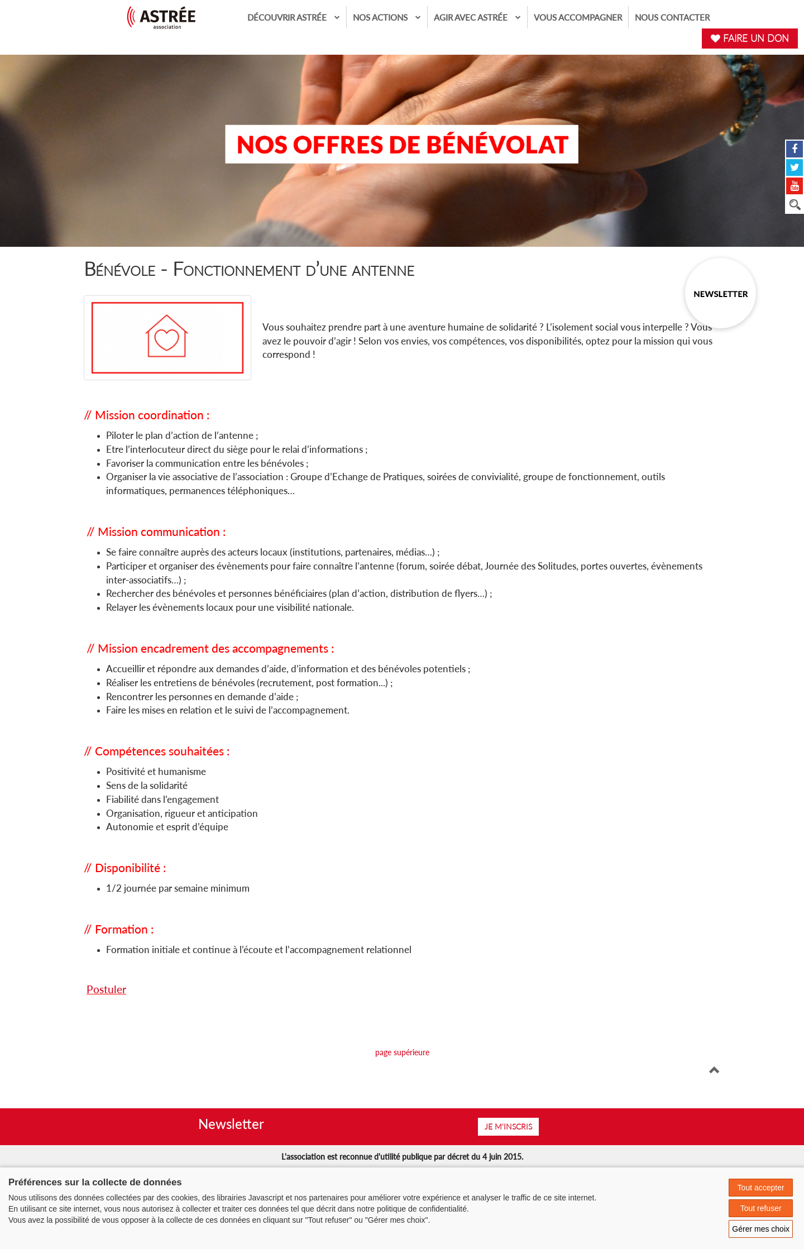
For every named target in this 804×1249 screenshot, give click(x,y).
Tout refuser (761, 1208)
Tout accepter (761, 1187)
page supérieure (402, 1052)
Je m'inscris (508, 1126)
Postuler (106, 989)
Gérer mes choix (760, 1228)
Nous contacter (672, 17)
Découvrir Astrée (293, 17)
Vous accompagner (578, 17)
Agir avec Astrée (477, 17)
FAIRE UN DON (750, 38)
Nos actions (387, 17)
